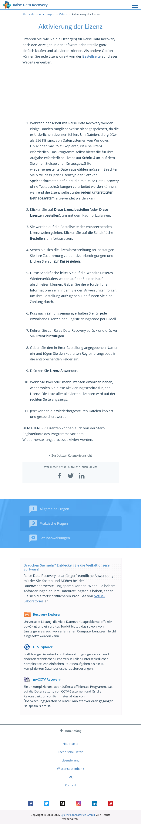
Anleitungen (47, 14)
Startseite (28, 14)
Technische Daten (70, 752)
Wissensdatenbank (70, 769)
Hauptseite (70, 744)
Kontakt (70, 785)
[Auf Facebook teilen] (59, 476)
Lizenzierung (70, 760)
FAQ (70, 777)
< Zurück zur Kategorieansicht (70, 455)
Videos (63, 14)
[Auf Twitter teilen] (70, 476)
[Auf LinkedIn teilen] (81, 476)
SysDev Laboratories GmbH (78, 815)
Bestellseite (91, 56)
